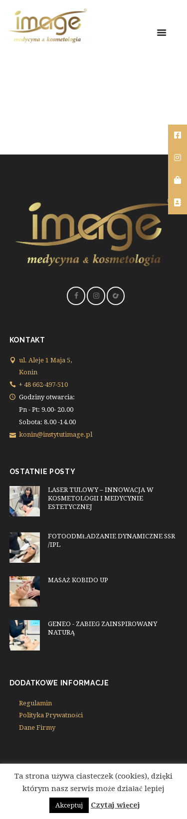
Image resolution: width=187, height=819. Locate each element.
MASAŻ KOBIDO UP (78, 580)
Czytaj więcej (115, 805)
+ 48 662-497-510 (43, 384)
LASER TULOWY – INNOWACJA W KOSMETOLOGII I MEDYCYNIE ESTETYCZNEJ (101, 498)
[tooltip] (177, 136)
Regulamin (35, 703)
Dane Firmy (37, 727)
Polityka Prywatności (51, 715)
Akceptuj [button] (69, 805)
